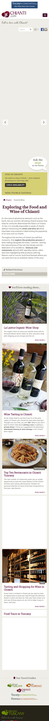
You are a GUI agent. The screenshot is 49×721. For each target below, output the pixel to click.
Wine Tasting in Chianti (18, 414)
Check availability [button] (15, 185)
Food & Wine (8, 274)
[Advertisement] (24, 58)
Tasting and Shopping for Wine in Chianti (24, 588)
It (38, 29)
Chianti (7, 200)
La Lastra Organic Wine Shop (21, 327)
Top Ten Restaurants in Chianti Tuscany (22, 474)
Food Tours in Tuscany (17, 614)
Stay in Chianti (14, 174)
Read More (40, 340)
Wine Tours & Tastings (18, 193)
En (35, 29)
